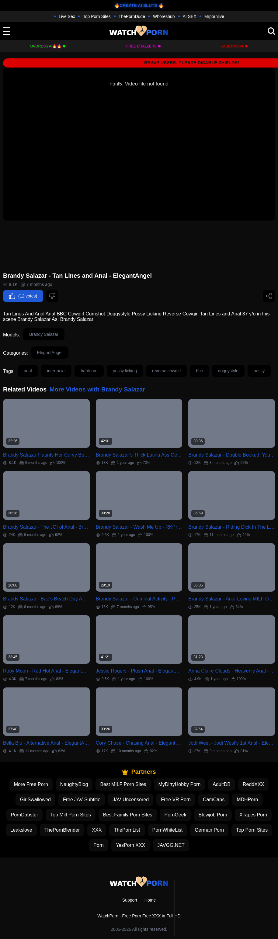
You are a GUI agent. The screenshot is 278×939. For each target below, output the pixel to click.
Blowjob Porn (213, 814)
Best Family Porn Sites (127, 814)
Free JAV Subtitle (81, 799)
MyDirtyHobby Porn (179, 784)
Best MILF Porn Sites (123, 784)
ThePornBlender (62, 830)
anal (28, 370)
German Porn (209, 830)
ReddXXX (253, 784)
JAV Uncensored (131, 799)
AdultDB (222, 784)
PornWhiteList (167, 830)
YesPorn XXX (130, 845)
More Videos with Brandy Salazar (97, 389)
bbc (199, 370)
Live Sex (67, 16)
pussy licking (125, 370)
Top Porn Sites (97, 16)
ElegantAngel (49, 352)
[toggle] (6, 31)
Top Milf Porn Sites (70, 814)
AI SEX (189, 16)
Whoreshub (164, 16)
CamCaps (213, 799)
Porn (98, 845)
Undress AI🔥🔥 (46, 46)
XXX (97, 830)
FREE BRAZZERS (141, 46)
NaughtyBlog (74, 784)
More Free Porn (31, 784)
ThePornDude (132, 16)
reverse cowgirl (166, 370)
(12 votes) (23, 296)
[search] (271, 31)
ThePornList (127, 830)
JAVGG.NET (171, 845)
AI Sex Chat (232, 46)
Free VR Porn (176, 799)
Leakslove (21, 830)
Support (129, 900)
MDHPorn (247, 799)
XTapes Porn (253, 814)
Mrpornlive (214, 16)
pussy (259, 370)
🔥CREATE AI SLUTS (135, 5)
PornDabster (24, 814)
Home (150, 900)
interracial (56, 370)
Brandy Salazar (43, 334)
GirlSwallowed (35, 799)
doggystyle (228, 370)
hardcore (89, 370)
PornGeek (175, 814)
